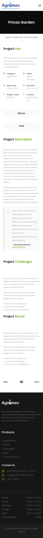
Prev (5, 382)
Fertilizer (6, 445)
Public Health (8, 449)
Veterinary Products (11, 457)
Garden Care (12, 76)
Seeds (5, 453)
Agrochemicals (9, 441)
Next (37, 382)
